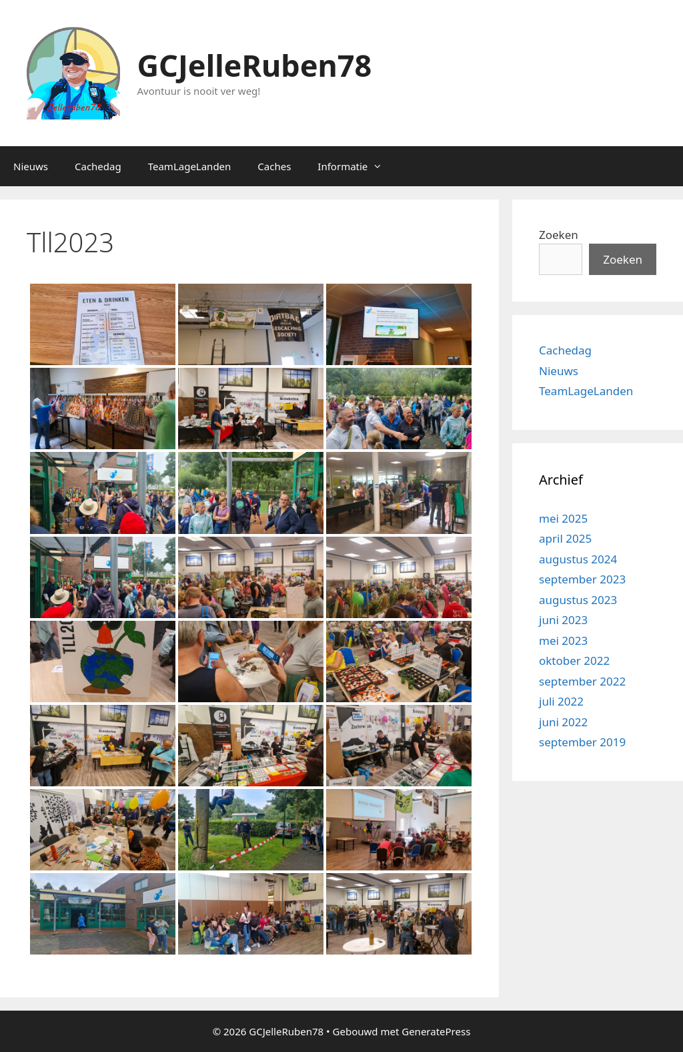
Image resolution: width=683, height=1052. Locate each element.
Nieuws (30, 166)
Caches (274, 166)
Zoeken (558, 234)
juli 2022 (561, 701)
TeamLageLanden (189, 166)
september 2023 (582, 579)
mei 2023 (563, 640)
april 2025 (565, 538)
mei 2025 (563, 518)
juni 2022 (563, 722)
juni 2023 (563, 619)
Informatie (356, 166)
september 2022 (582, 681)
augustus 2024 (578, 559)
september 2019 (582, 742)
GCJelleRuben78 (254, 65)
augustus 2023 (578, 599)
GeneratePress (436, 1031)
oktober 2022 (574, 660)
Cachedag (98, 166)
